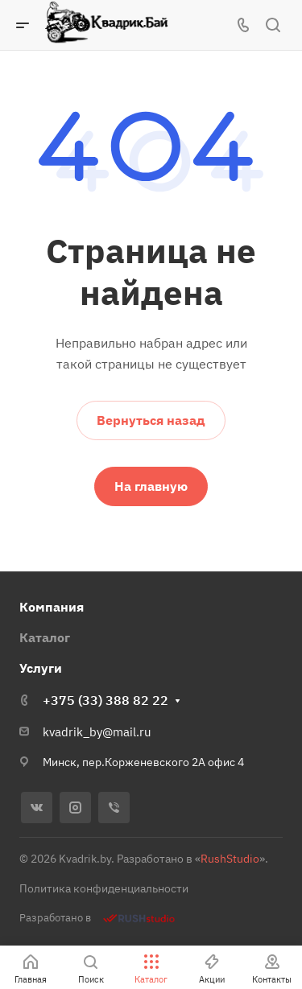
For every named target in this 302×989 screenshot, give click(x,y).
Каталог (44, 637)
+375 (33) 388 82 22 (105, 700)
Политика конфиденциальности (103, 888)
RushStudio (230, 858)
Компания (51, 607)
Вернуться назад (151, 420)
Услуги (40, 668)
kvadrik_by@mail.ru (97, 732)
